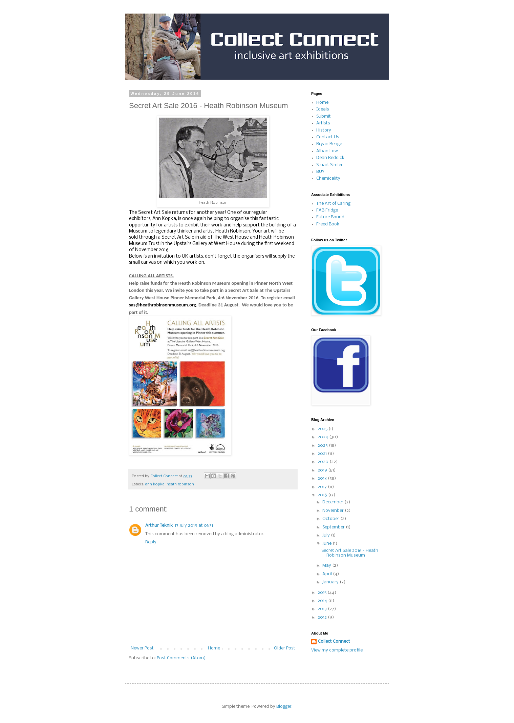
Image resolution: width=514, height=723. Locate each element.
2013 (323, 609)
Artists (323, 123)
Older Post (284, 648)
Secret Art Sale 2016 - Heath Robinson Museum (349, 553)
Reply (150, 542)
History (323, 130)
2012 (323, 617)
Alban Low (327, 151)
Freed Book (327, 224)
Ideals (322, 109)
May (327, 565)
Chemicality (328, 178)
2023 (323, 445)
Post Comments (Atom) (181, 658)
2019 (323, 470)
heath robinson (180, 484)
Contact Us (327, 137)
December (333, 502)
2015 (322, 592)
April (327, 574)
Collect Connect (334, 641)
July (326, 535)
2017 (323, 487)
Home (214, 648)
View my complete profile (337, 650)
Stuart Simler (329, 165)
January (331, 582)
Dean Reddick (330, 158)
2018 (323, 478)
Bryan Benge (329, 144)
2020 (323, 462)
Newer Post (142, 648)
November (333, 510)
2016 (323, 495)
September (334, 527)
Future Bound (330, 217)
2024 (323, 437)
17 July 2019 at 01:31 (194, 525)
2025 (323, 429)
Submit (323, 116)
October (331, 519)
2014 (323, 601)
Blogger (284, 706)
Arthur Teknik (159, 525)
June (327, 543)
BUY (320, 171)
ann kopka (155, 484)
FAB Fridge (327, 210)
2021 (323, 453)
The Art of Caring (333, 203)
